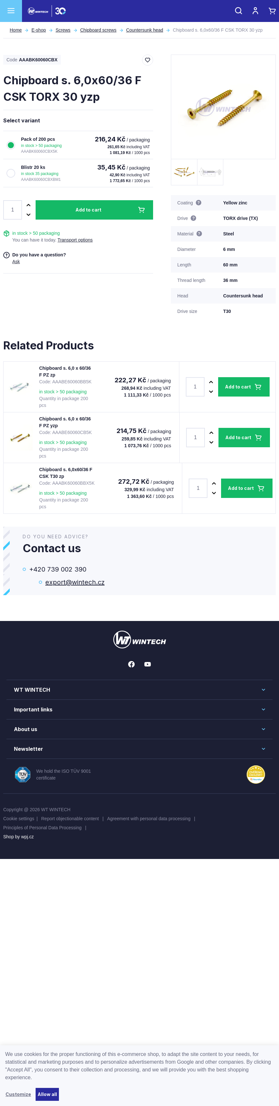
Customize (18, 1094)
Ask (16, 261)
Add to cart (88, 209)
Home (16, 30)
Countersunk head (144, 30)
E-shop (38, 30)
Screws (63, 30)
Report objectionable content (70, 818)
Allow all (47, 1094)
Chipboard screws (98, 30)
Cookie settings (18, 818)
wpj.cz (27, 836)
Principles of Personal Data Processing (43, 827)
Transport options (75, 240)
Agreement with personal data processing (149, 818)
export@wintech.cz (75, 582)
